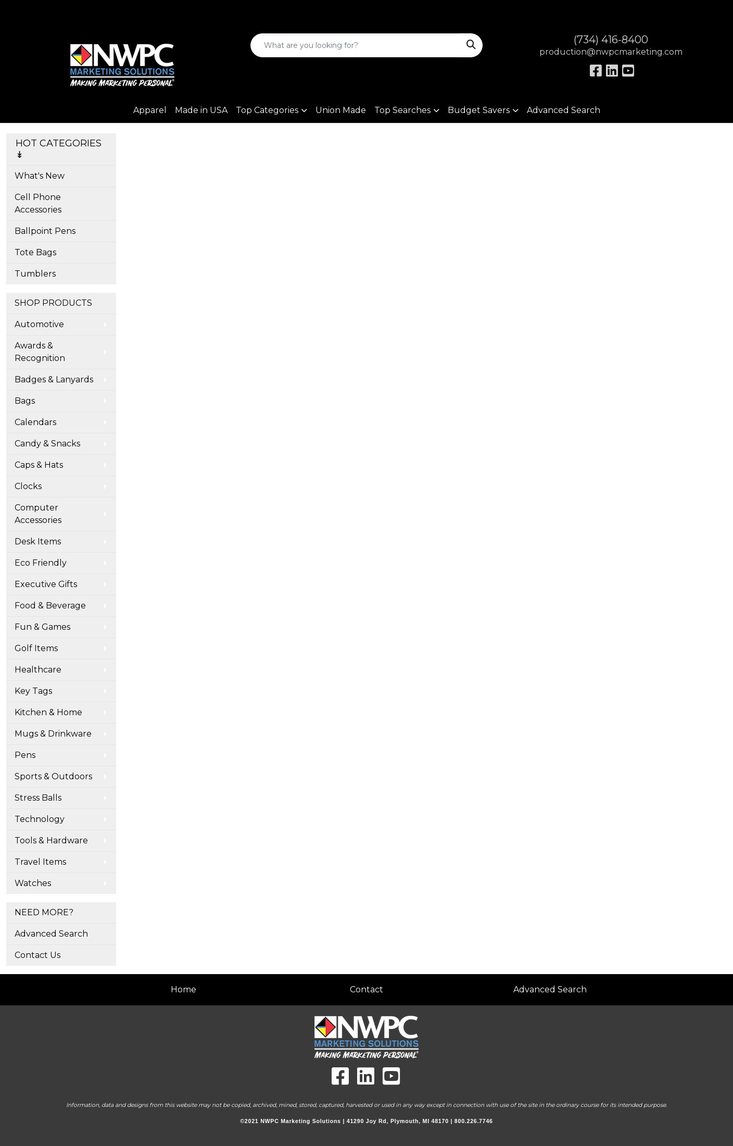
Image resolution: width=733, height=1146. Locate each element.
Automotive (39, 324)
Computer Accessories (38, 514)
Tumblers (35, 274)
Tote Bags (35, 252)
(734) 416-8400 (611, 39)
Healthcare (38, 670)
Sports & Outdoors (53, 776)
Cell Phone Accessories (38, 203)
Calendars (35, 422)
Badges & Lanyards (54, 379)
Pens (25, 755)
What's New (40, 176)
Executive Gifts (46, 584)
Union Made (340, 110)
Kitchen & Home (48, 712)
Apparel (150, 110)
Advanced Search (563, 110)
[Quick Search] (355, 45)
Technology (40, 819)
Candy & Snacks (47, 444)
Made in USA (201, 110)
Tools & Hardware (51, 840)
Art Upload (33, 11)
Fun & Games (42, 627)
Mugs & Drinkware (53, 734)
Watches (33, 883)
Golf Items (36, 648)
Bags (25, 401)
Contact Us (37, 955)
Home (183, 989)
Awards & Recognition (40, 352)
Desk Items (38, 541)
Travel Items (40, 862)
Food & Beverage (50, 606)
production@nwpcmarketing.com (611, 52)
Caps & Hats (39, 465)
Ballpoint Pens (45, 231)
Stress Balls (38, 798)
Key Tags (33, 691)
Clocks (28, 486)
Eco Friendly (41, 563)
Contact (366, 989)
